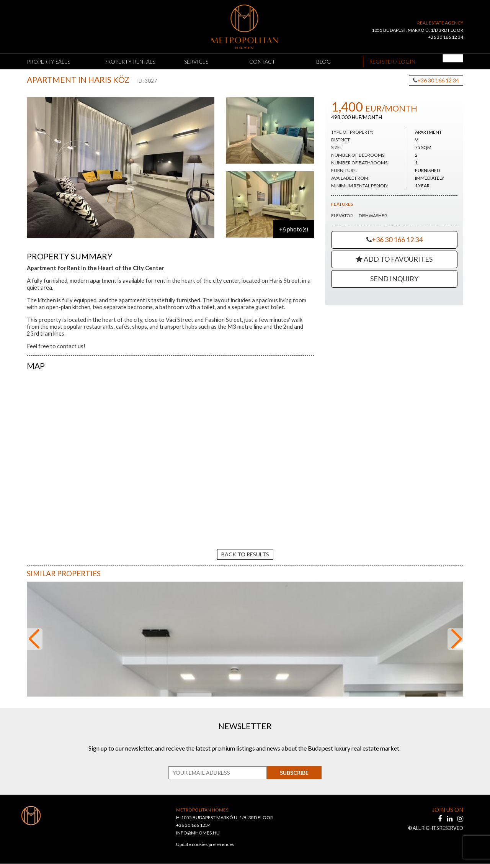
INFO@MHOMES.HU (198, 833)
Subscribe (293, 773)
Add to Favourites (394, 259)
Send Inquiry (394, 278)
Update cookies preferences (205, 845)
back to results (245, 554)
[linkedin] (450, 819)
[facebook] (440, 819)
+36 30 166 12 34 (445, 37)
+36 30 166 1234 (193, 825)
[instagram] (460, 819)
